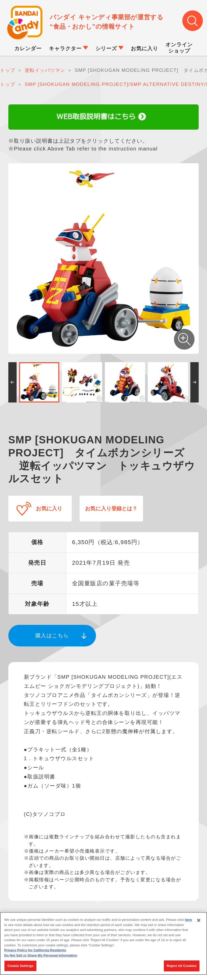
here (188, 920)
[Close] (198, 921)
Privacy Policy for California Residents (35, 951)
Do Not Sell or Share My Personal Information (40, 956)
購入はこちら (52, 633)
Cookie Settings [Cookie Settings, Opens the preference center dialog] (20, 966)
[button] (12, 382)
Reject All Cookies (182, 966)
